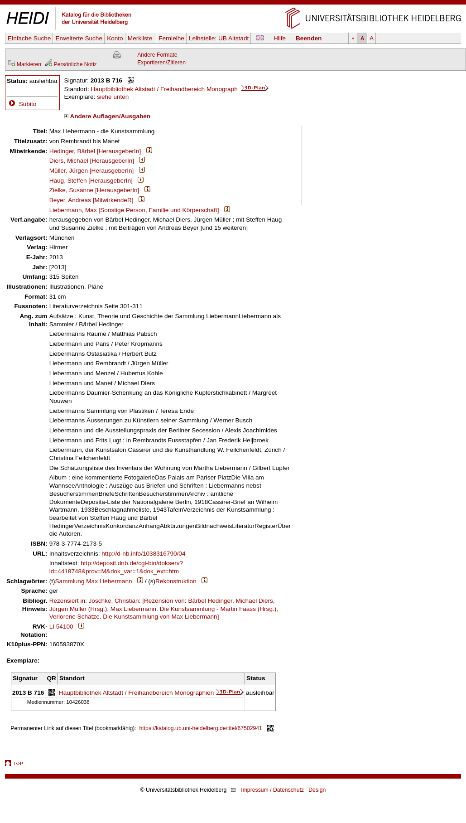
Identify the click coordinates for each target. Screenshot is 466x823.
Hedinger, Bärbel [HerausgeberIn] (95, 151)
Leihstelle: (219, 38)
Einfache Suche (29, 38)
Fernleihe (171, 38)
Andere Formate (157, 55)
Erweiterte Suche (78, 38)
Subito (21, 104)
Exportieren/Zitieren (161, 62)
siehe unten (113, 96)
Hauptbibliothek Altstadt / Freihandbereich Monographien (136, 692)
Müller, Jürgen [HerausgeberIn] (91, 170)
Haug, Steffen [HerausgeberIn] (91, 180)
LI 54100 (61, 626)
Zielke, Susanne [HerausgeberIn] (94, 190)
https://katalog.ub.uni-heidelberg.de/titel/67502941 (200, 728)
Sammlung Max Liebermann (93, 581)
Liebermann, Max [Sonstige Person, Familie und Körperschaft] (134, 210)
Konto (115, 38)
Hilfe (280, 38)
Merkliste (141, 38)
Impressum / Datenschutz (272, 790)
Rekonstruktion (176, 581)
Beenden (309, 38)
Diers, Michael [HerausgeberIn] (91, 160)
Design (317, 790)
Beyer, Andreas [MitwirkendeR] (91, 200)
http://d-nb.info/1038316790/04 (143, 553)
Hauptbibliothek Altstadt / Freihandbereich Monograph (180, 89)
